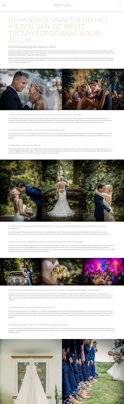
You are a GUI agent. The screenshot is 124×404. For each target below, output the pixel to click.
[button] (4, 5)
